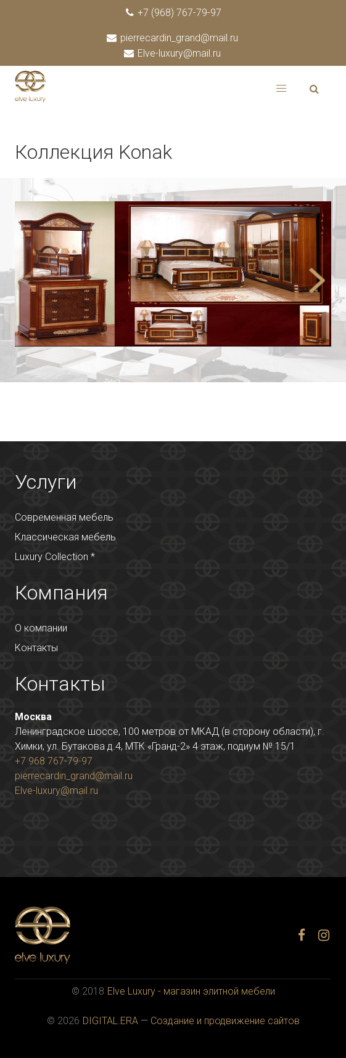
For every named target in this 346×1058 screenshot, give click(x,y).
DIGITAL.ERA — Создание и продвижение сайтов (191, 1021)
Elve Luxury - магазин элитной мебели (191, 991)
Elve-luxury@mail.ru (173, 53)
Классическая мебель (65, 537)
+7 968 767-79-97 (54, 761)
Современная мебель (64, 517)
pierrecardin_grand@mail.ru (173, 38)
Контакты (36, 648)
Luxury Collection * (55, 557)
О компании (41, 628)
